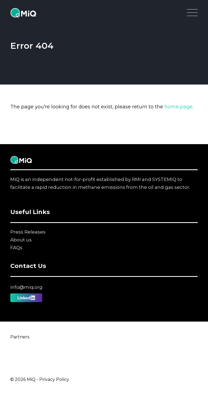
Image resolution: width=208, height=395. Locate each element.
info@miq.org (26, 287)
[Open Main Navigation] (192, 14)
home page (178, 107)
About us (21, 239)
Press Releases (28, 232)
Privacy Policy (54, 379)
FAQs (16, 247)
